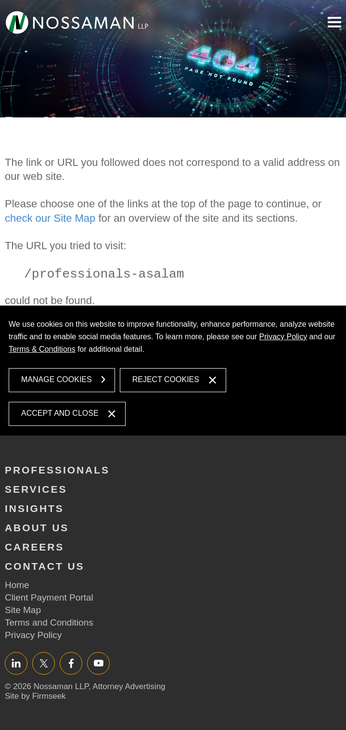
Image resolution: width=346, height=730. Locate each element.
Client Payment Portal (49, 597)
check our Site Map (50, 238)
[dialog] (173, 370)
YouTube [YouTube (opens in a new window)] (98, 662)
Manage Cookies (56, 379)
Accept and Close (60, 413)
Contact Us (45, 566)
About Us (37, 527)
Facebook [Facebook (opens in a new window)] (71, 662)
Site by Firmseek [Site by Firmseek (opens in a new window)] (35, 696)
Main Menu (334, 22)
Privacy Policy (283, 337)
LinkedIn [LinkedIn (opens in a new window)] (16, 662)
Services (36, 489)
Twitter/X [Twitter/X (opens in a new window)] (43, 662)
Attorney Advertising (128, 686)
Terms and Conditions (49, 622)
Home (17, 585)
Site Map (23, 610)
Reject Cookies (165, 379)
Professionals (57, 469)
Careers (34, 546)
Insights (34, 508)
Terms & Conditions (42, 349)
